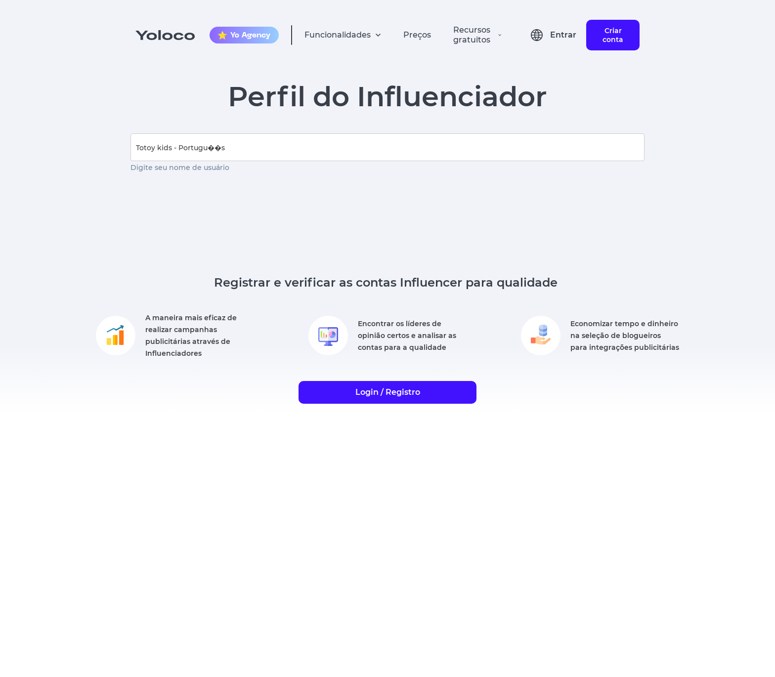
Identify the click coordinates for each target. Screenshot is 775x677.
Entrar (563, 35)
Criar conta (613, 35)
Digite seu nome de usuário (179, 167)
